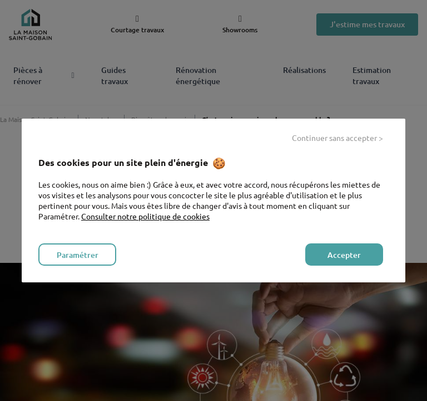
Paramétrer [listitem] (77, 255)
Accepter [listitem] (344, 255)
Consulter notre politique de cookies (145, 216)
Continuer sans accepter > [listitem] (337, 138)
